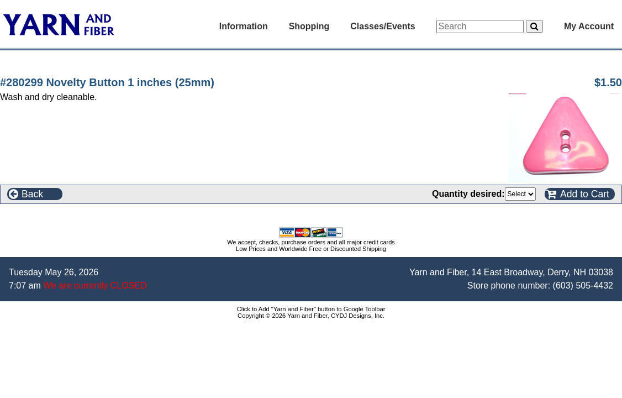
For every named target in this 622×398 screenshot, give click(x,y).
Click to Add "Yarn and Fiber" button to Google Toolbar (311, 309)
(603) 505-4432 (583, 285)
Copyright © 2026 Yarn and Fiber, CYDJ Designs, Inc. (311, 315)
